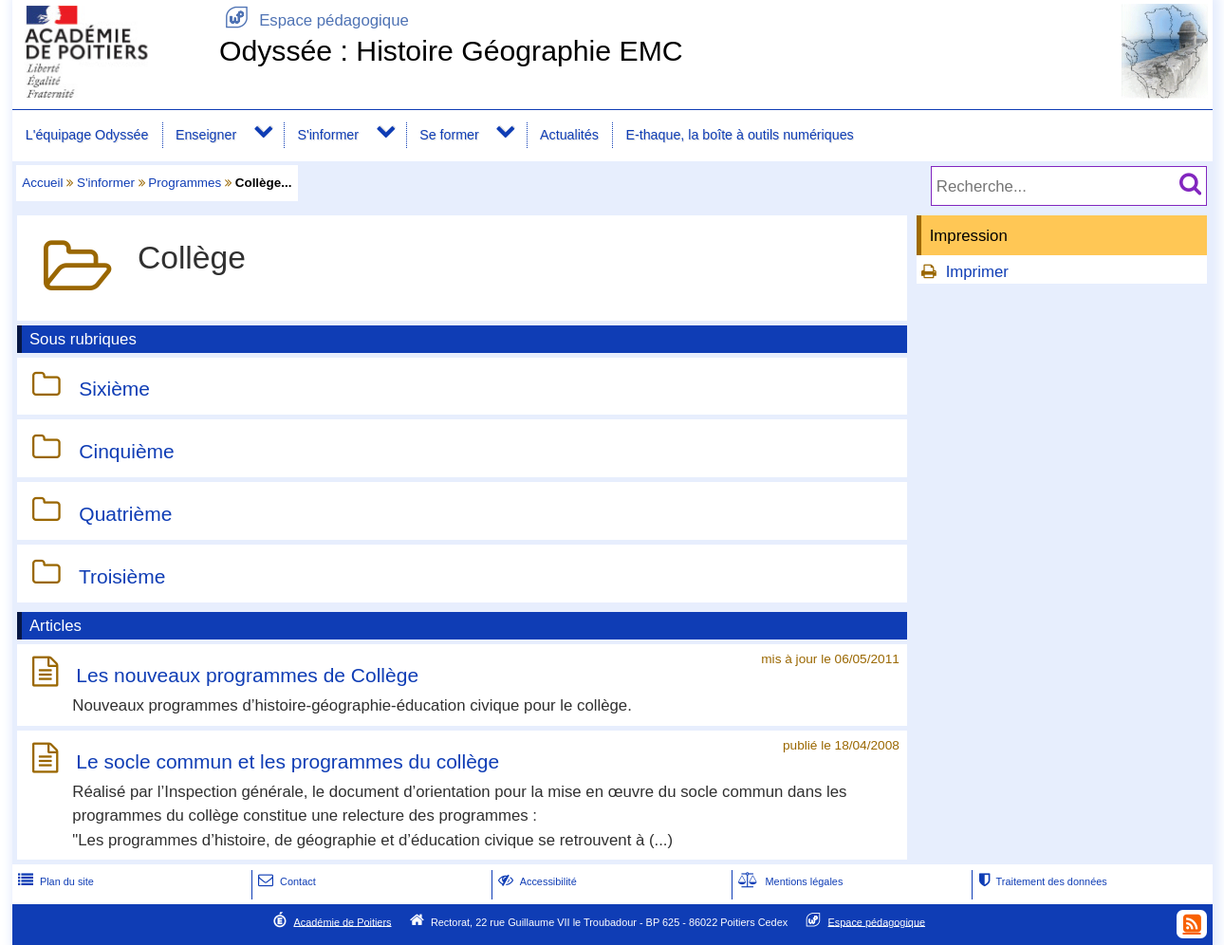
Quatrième (125, 514)
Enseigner (206, 134)
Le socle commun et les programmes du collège (287, 761)
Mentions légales (788, 881)
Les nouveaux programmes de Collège (247, 675)
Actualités (569, 134)
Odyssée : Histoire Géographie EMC (451, 50)
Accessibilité (535, 881)
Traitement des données (1040, 881)
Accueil (42, 183)
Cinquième (126, 451)
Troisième (122, 576)
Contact (285, 881)
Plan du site (54, 881)
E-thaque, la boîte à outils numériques (739, 134)
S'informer (328, 134)
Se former (449, 134)
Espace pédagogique (314, 20)
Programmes (184, 183)
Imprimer (977, 272)
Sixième (114, 388)
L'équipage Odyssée (87, 134)
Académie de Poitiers (342, 921)
